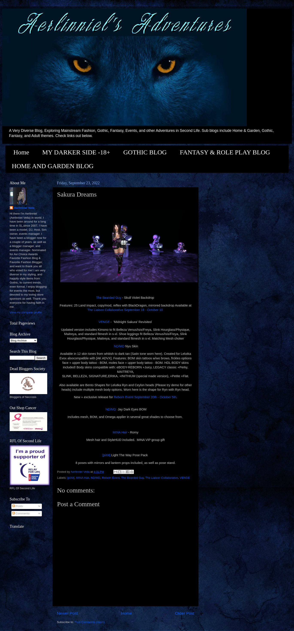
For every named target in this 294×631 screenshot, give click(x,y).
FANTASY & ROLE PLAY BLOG (225, 152)
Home (21, 152)
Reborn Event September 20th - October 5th (145, 397)
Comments (21, 513)
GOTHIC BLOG (145, 152)
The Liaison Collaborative (161, 477)
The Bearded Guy (108, 297)
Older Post (184, 613)
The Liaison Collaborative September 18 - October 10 (125, 310)
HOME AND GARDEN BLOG (53, 165)
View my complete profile (26, 312)
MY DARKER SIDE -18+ (76, 152)
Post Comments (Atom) (90, 622)
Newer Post (67, 613)
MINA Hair (119, 432)
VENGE (104, 322)
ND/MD (119, 346)
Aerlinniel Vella (24, 207)
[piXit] (106, 455)
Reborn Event (111, 477)
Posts (17, 506)
